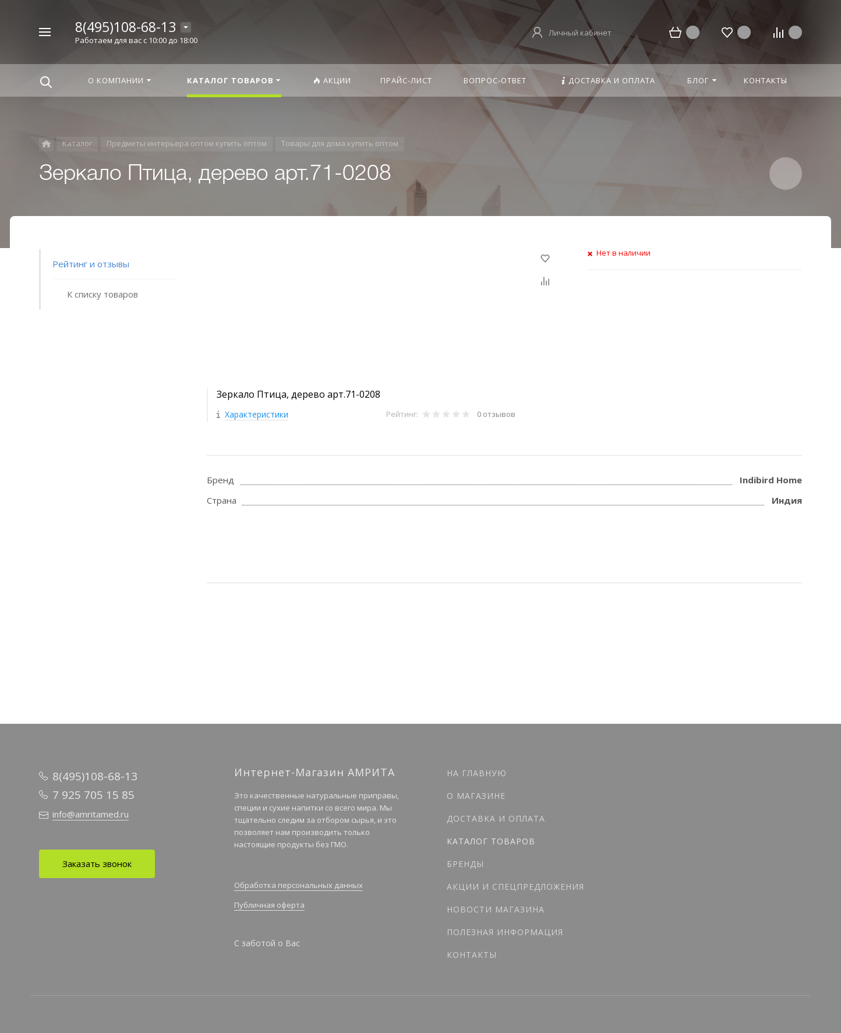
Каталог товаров (491, 841)
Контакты (472, 954)
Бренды (465, 863)
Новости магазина (496, 909)
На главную (477, 773)
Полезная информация (505, 932)
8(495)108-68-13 (125, 26)
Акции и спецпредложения (515, 886)
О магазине (476, 795)
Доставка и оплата (496, 818)
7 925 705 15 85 (93, 794)
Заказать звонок (97, 863)
